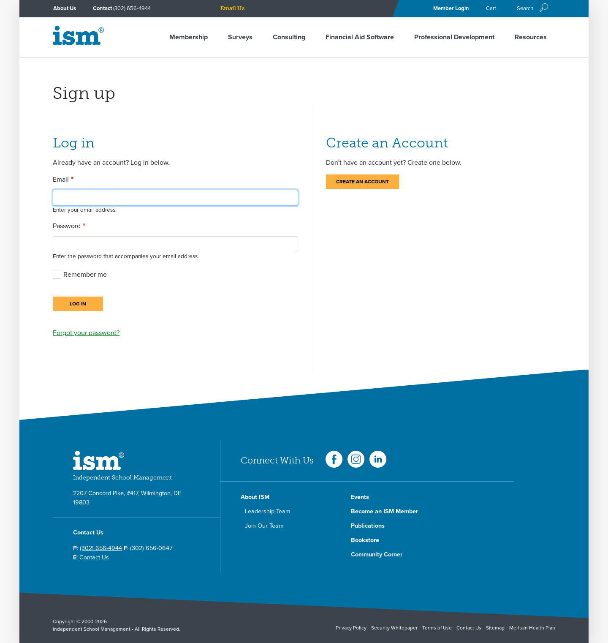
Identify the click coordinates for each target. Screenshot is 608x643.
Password (67, 226)
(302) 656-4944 (132, 8)
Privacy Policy (351, 628)
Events (360, 497)
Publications (368, 525)
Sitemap (495, 628)
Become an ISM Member (384, 511)
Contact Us (94, 557)
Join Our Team (264, 525)
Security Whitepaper (394, 628)
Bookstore (365, 540)
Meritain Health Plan (532, 628)
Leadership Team (267, 511)
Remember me (85, 274)
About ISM (255, 497)
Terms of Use (437, 628)
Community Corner (376, 554)
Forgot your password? (86, 333)
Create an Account (362, 182)
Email (61, 179)
